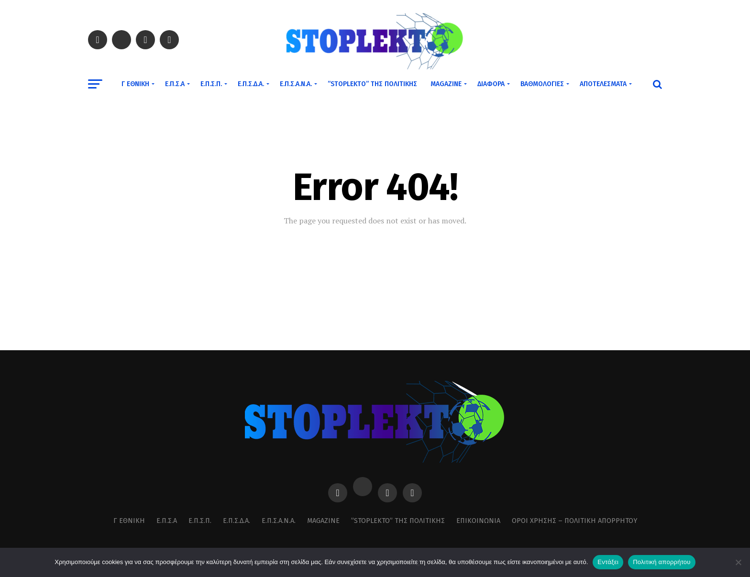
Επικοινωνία (478, 521)
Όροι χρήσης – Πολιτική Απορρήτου (574, 521)
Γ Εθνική (135, 84)
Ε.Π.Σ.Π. (211, 84)
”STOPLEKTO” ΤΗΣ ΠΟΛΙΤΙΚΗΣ (372, 84)
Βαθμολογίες (542, 84)
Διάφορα (491, 84)
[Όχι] (738, 562)
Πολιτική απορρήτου (661, 562)
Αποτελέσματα (603, 84)
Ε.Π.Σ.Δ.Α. (251, 84)
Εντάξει (607, 562)
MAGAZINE (446, 84)
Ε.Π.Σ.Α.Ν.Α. (296, 84)
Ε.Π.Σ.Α (175, 84)
